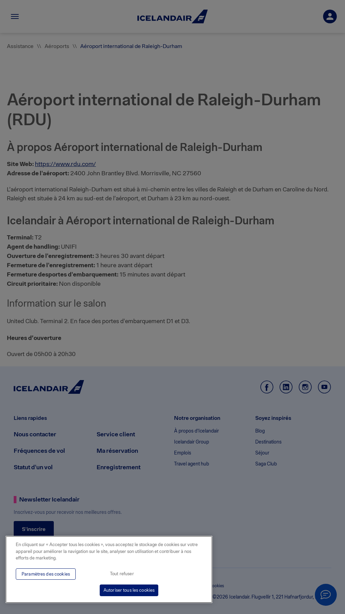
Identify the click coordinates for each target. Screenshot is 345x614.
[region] (108, 569)
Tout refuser (122, 573)
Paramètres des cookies (46, 574)
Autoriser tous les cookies (129, 590)
